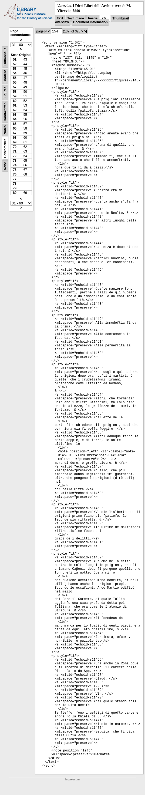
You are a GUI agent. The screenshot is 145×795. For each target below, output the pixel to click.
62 (14, 110)
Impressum (72, 779)
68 (14, 138)
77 (14, 179)
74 (14, 165)
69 (14, 142)
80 (14, 193)
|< (46, 31)
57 (14, 87)
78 (14, 184)
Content (5, 76)
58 (14, 92)
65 (14, 124)
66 (14, 128)
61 (14, 105)
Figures (5, 92)
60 (14, 101)
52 (14, 64)
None (5, 166)
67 (14, 133)
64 (14, 119)
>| (85, 31)
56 (14, 82)
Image (92, 18)
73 (14, 161)
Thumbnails (5, 57)
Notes (5, 129)
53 (14, 69)
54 (14, 73)
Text (60, 18)
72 (14, 156)
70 (14, 147)
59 (14, 96)
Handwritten (5, 111)
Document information (90, 22)
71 (14, 151)
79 (14, 188)
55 (14, 78)
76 (14, 174)
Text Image (75, 18)
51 (14, 59)
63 (14, 115)
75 (14, 170)
